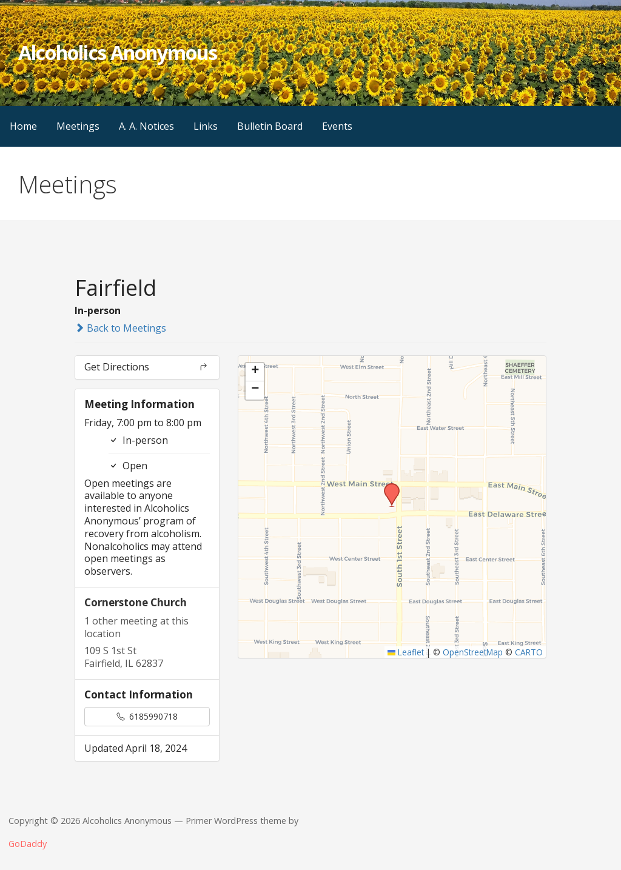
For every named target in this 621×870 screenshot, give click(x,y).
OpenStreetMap (473, 652)
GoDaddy (27, 843)
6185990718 (147, 716)
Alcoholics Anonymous (117, 52)
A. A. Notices (146, 126)
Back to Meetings (120, 328)
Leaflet (406, 652)
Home (23, 126)
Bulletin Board (270, 126)
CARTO (529, 652)
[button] (387, 486)
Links (205, 126)
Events (337, 126)
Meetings (77, 126)
